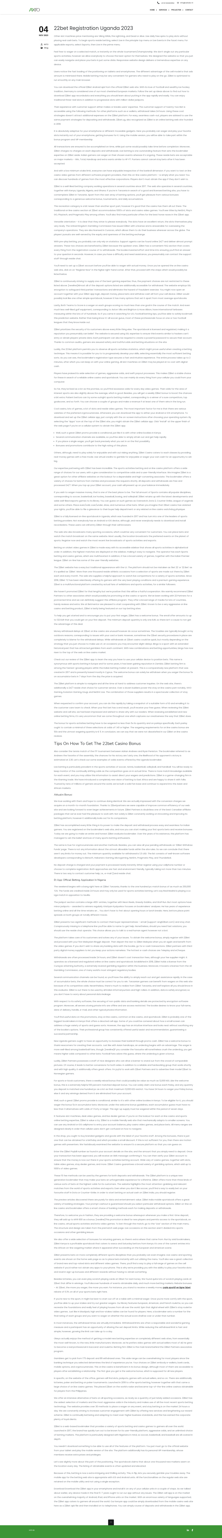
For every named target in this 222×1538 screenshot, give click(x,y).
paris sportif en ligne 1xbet (177, 1287)
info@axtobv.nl (185, 3)
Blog (46, 48)
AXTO (46, 45)
